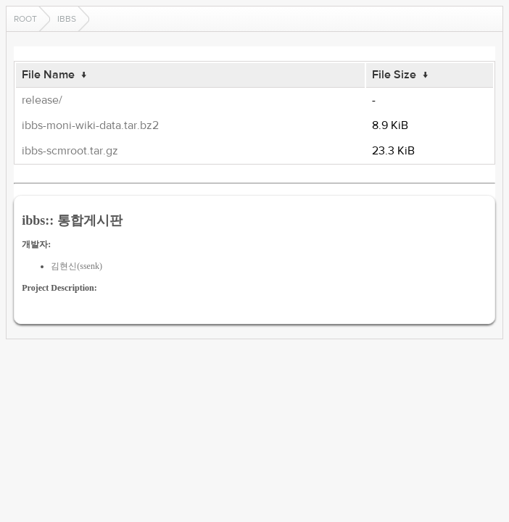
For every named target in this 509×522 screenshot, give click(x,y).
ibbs (66, 19)
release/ (42, 100)
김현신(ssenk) (76, 266)
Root (25, 19)
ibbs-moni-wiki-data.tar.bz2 (90, 125)
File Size (394, 74)
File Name (48, 74)
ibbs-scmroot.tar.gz (70, 151)
